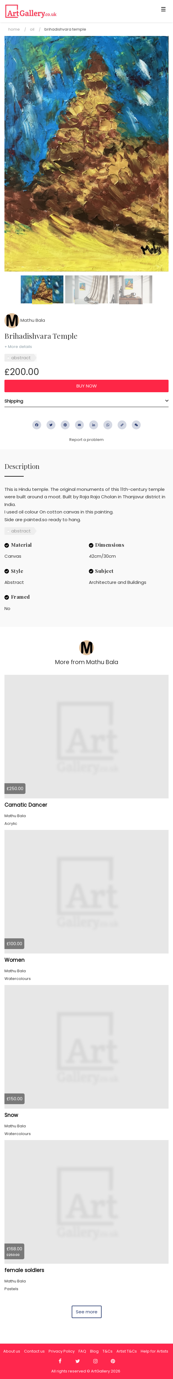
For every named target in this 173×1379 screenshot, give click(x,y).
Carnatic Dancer (25, 805)
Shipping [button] (13, 401)
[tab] (86, 401)
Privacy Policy (62, 1351)
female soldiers (24, 1270)
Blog (94, 1351)
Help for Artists (154, 1351)
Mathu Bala (24, 320)
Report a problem (86, 439)
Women (14, 960)
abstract (21, 357)
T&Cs (107, 1351)
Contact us (34, 1351)
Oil (32, 29)
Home (14, 29)
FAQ (82, 1351)
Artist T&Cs (126, 1351)
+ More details (18, 346)
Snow (11, 1115)
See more (86, 1312)
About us (11, 1351)
